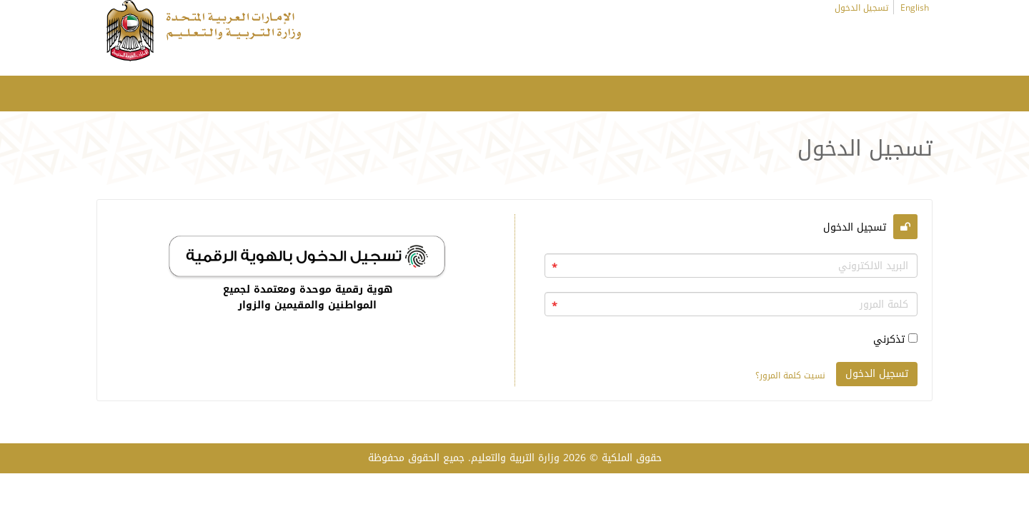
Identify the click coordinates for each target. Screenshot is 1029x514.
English (914, 8)
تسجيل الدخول (861, 8)
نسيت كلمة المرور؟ (790, 375)
